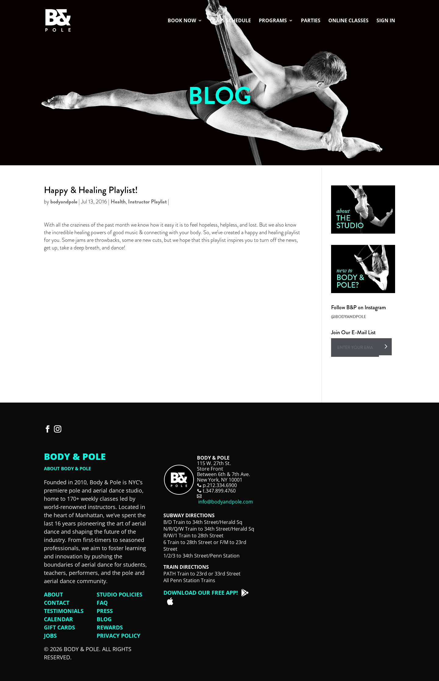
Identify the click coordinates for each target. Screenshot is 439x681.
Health (118, 201)
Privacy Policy (118, 635)
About (53, 594)
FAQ (102, 602)
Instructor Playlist (147, 201)
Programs (273, 21)
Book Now (182, 21)
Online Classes (348, 21)
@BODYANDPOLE (348, 317)
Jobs (50, 635)
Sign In (386, 21)
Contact (56, 602)
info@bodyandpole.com (225, 501)
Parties (310, 21)
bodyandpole (63, 201)
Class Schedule (230, 21)
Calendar (58, 619)
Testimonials (64, 611)
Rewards (110, 627)
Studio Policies (119, 594)
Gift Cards (59, 627)
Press (105, 611)
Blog (104, 619)
